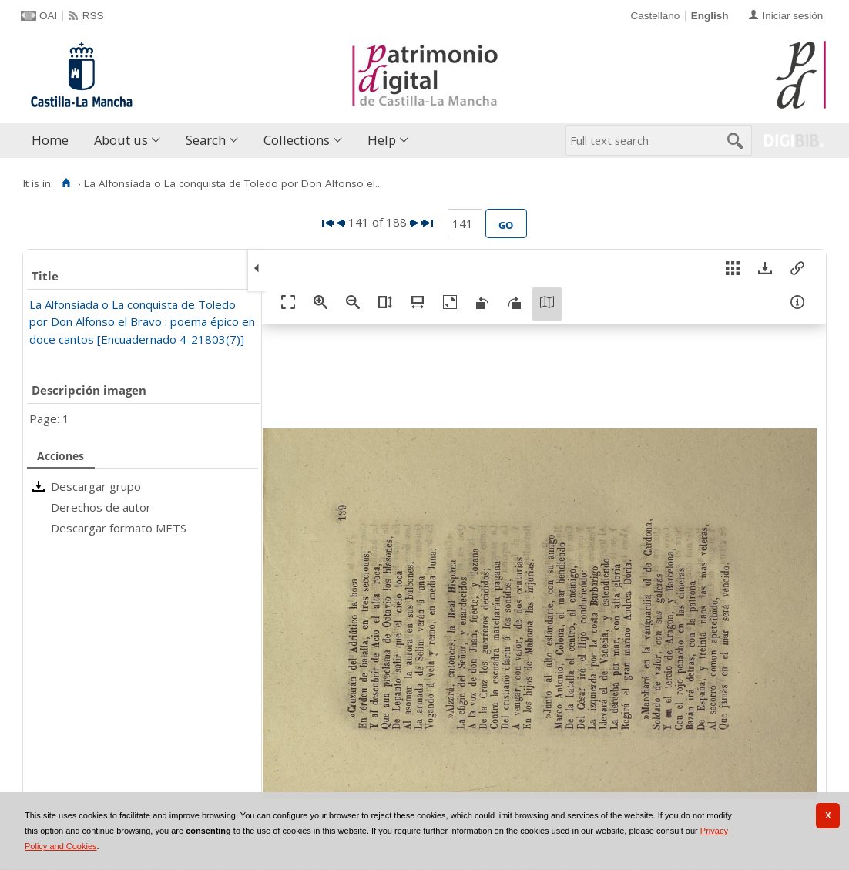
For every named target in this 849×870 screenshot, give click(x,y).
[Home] (65, 183)
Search (206, 140)
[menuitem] (53, 140)
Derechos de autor (101, 507)
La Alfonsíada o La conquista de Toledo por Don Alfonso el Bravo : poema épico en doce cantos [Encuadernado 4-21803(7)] (142, 322)
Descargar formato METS (118, 528)
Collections (296, 140)
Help (381, 140)
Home (50, 140)
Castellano (655, 16)
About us (121, 140)
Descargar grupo (96, 486)
